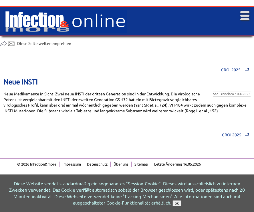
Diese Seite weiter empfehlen (35, 43)
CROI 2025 (236, 69)
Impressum (71, 164)
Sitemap (141, 164)
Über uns (121, 164)
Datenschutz (97, 164)
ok (177, 203)
